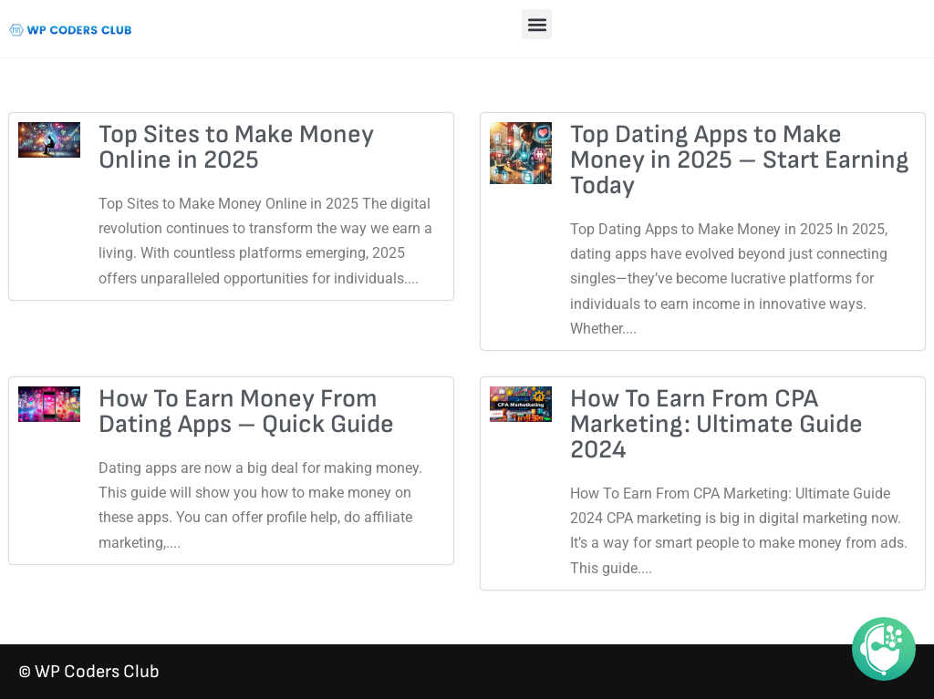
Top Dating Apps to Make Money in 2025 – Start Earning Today (739, 159)
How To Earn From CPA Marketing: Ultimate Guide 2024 (716, 424)
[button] (537, 24)
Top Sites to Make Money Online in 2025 (236, 147)
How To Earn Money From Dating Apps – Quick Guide (246, 411)
